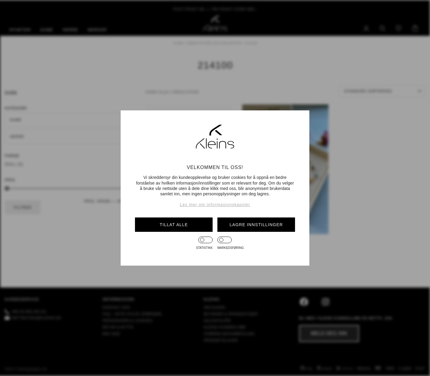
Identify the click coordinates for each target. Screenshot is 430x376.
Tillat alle (174, 224)
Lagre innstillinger (256, 224)
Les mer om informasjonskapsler (215, 204)
